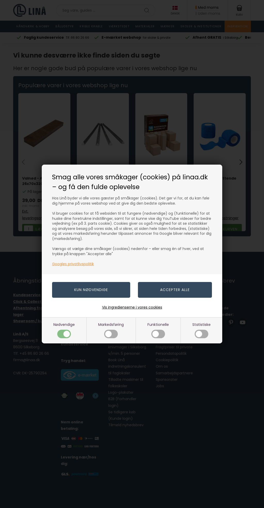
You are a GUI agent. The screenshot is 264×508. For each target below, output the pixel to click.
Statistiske (201, 330)
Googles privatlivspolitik (73, 264)
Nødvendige (64, 330)
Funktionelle (158, 330)
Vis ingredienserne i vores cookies (132, 307)
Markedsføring (111, 330)
